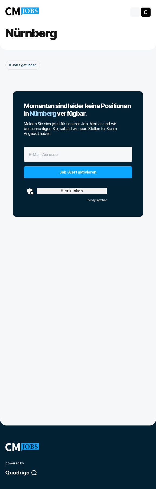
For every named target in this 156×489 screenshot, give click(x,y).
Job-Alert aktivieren (78, 172)
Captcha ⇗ (96, 200)
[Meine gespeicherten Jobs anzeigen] (146, 12)
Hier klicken (72, 190)
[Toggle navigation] (135, 12)
